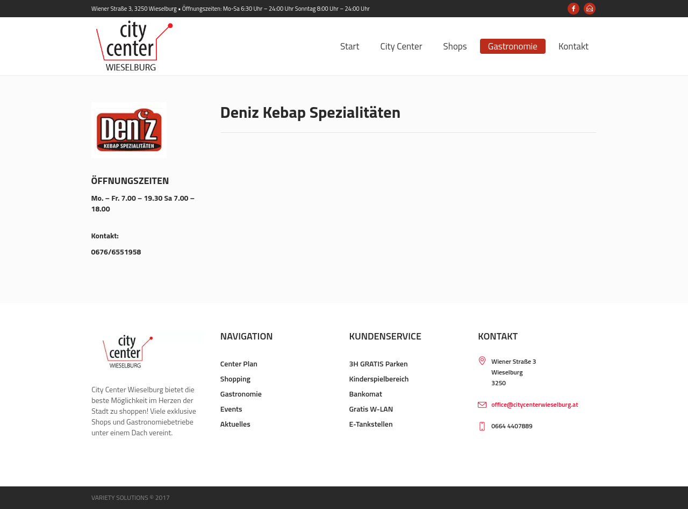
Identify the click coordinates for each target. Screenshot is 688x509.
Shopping (235, 378)
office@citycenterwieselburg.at (534, 404)
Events (231, 408)
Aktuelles (235, 423)
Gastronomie (241, 393)
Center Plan (238, 363)
